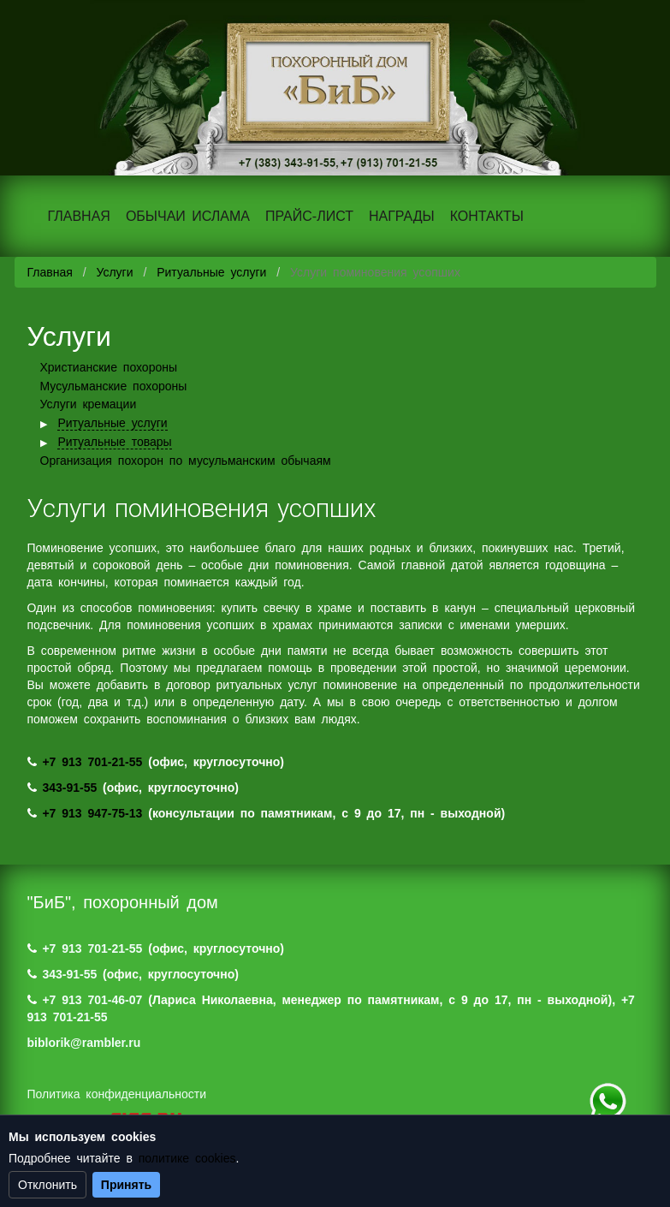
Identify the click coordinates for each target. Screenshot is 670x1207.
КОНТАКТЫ (487, 216)
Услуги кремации (88, 404)
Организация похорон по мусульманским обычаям (185, 460)
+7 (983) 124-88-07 (607, 1101)
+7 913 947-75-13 (92, 813)
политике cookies (187, 1158)
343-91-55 (69, 787)
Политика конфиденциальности (117, 1094)
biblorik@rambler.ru (84, 1042)
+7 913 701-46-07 (92, 1000)
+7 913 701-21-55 (92, 762)
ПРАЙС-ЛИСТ (309, 216)
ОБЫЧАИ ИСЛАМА (188, 216)
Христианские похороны (109, 367)
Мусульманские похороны (113, 386)
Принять (126, 1185)
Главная (50, 272)
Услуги (114, 272)
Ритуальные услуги (211, 272)
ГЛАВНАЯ (79, 216)
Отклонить (47, 1185)
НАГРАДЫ (402, 216)
